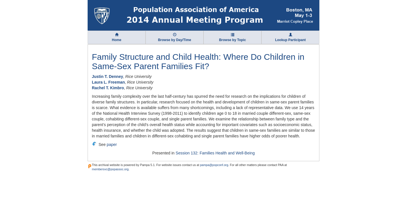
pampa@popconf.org (214, 165)
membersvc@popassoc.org (110, 169)
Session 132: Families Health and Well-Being (215, 153)
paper (112, 144)
